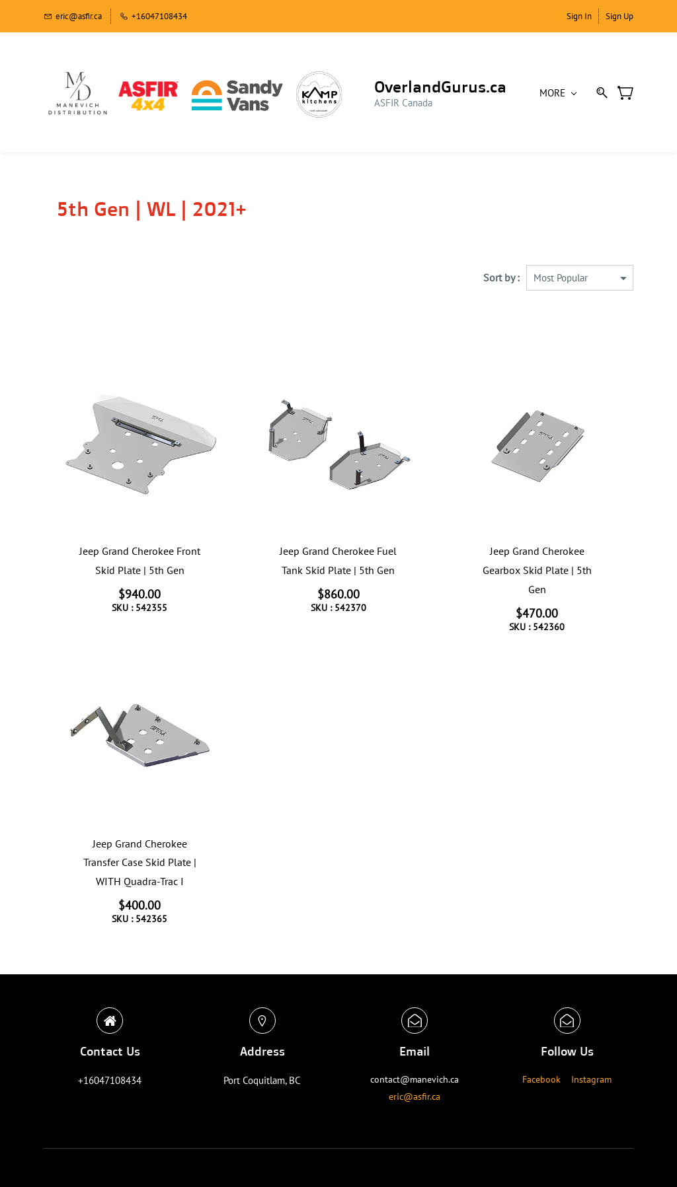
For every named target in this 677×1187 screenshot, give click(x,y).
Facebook (541, 1079)
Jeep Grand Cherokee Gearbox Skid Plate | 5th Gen (537, 570)
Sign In (579, 16)
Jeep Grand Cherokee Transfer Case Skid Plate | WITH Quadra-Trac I (139, 862)
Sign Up (619, 16)
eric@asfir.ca (414, 1096)
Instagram (591, 1079)
